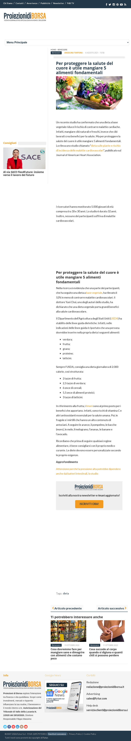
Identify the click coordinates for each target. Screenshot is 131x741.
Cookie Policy (90, 734)
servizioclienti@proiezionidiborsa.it (107, 710)
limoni (89, 406)
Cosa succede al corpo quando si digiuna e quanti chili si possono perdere (106, 652)
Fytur (45, 737)
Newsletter (58, 3)
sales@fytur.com (96, 698)
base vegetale (94, 292)
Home (53, 49)
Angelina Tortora (73, 53)
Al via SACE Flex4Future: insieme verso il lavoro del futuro (23, 173)
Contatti (20, 3)
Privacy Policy (75, 734)
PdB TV (70, 3)
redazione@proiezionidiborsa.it (105, 686)
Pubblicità (45, 3)
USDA (114, 318)
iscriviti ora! (89, 504)
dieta (66, 593)
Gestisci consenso (57, 734)
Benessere (62, 49)
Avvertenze (32, 3)
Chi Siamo (7, 3)
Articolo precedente (68, 608)
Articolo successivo (111, 608)
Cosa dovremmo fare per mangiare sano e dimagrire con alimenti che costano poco (67, 654)
